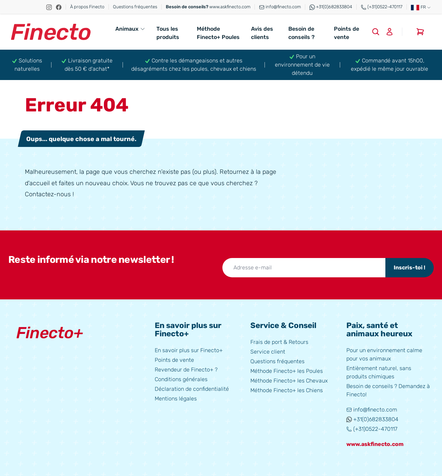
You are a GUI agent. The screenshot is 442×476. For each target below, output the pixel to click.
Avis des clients (262, 33)
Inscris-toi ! (409, 267)
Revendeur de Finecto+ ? (186, 369)
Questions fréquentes (135, 6)
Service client (267, 351)
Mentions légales (176, 398)
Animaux (130, 29)
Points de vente (346, 33)
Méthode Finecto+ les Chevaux (289, 380)
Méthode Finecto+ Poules (218, 33)
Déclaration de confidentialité (192, 389)
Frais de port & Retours (279, 342)
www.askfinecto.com (208, 6)
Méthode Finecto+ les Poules (286, 371)
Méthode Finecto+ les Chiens (286, 390)
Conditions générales (181, 379)
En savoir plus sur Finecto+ (189, 350)
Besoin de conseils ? (301, 33)
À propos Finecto (87, 6)
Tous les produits (167, 33)
